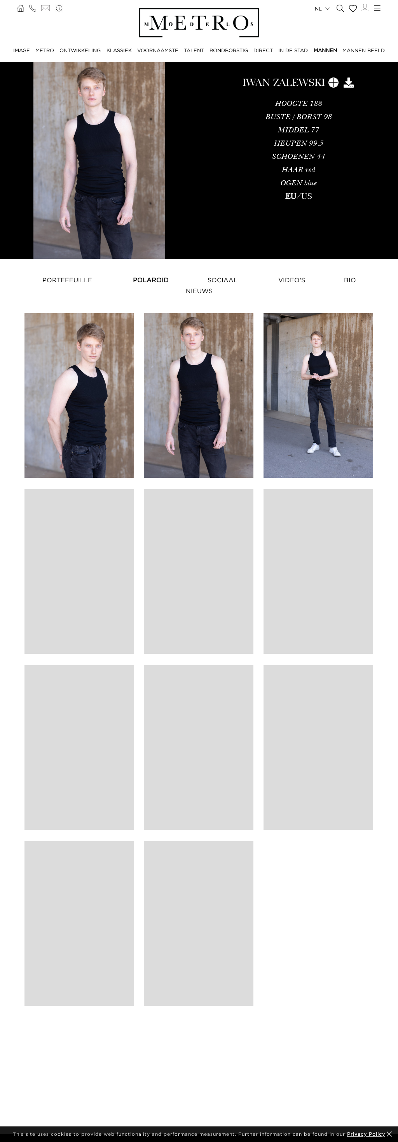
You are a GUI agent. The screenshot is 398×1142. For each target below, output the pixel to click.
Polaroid (151, 279)
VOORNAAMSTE (157, 50)
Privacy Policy (366, 1134)
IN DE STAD (293, 50)
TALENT (194, 50)
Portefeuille (67, 279)
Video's (291, 279)
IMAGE (21, 50)
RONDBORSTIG (228, 50)
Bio (350, 279)
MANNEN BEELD (363, 50)
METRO (44, 50)
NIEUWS (199, 290)
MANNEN (325, 50)
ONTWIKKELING (80, 50)
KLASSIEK (119, 50)
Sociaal (222, 279)
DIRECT (263, 50)
